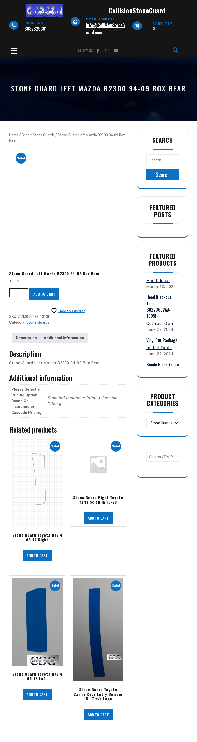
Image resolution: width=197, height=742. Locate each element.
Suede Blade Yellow (162, 364)
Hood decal (158, 280)
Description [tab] (26, 338)
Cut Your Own (159, 323)
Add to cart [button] (37, 555)
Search (163, 174)
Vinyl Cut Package (162, 340)
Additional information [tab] (64, 338)
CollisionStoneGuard (137, 10)
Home (13, 135)
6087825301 (36, 28)
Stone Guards (44, 135)
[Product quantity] (18, 293)
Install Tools (159, 347)
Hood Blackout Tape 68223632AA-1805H (158, 306)
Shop (26, 135)
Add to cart (44, 294)
